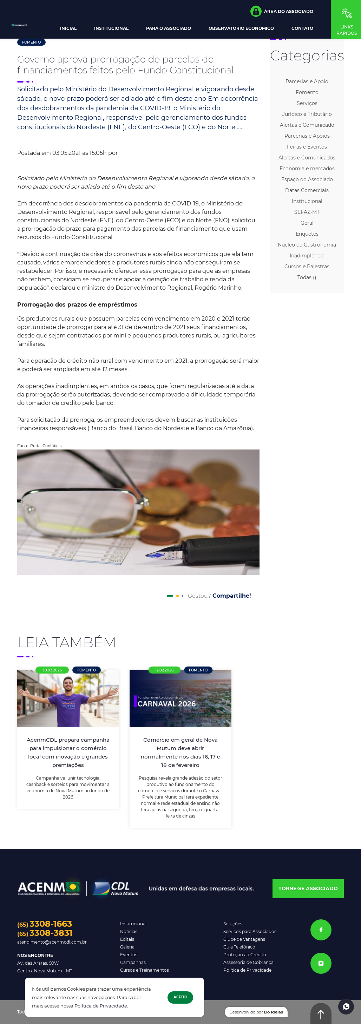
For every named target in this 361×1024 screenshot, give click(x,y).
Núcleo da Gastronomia (307, 245)
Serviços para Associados (249, 931)
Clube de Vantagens (244, 939)
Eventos (128, 954)
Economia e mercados (307, 168)
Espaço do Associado (307, 179)
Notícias (128, 931)
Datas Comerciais (307, 190)
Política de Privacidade (100, 1006)
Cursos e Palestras (306, 266)
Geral (307, 223)
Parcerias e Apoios (307, 136)
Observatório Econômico (241, 28)
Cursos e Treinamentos (144, 970)
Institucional (111, 28)
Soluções (232, 923)
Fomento (31, 42)
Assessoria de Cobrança (248, 962)
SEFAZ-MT (307, 212)
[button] (281, 11)
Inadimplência (307, 255)
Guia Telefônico (239, 947)
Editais (127, 939)
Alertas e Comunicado (307, 125)
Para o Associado (168, 28)
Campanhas (133, 962)
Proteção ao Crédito (244, 954)
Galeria (127, 947)
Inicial (68, 28)
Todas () (306, 277)
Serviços (307, 103)
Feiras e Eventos (307, 147)
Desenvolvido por (256, 1012)
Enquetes (307, 234)
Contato (302, 28)
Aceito (180, 997)
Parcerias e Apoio (306, 81)
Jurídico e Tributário (307, 114)
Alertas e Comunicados (306, 158)
